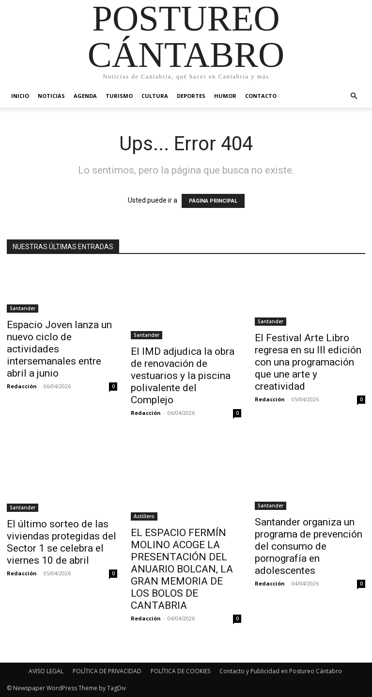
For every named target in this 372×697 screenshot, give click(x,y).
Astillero (144, 516)
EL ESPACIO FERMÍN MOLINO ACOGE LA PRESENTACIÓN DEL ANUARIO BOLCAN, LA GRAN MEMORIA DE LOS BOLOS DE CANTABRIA (182, 569)
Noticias (51, 95)
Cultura (154, 95)
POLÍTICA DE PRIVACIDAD (107, 671)
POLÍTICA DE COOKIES (180, 671)
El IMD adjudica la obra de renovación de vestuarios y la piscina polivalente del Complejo (182, 376)
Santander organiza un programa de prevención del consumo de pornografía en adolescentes (308, 546)
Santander (22, 308)
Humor (225, 95)
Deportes (191, 95)
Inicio (20, 95)
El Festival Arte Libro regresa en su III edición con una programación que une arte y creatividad (308, 362)
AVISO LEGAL (46, 671)
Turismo (119, 95)
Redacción (22, 386)
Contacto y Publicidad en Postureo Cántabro (280, 671)
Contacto (261, 95)
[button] (353, 96)
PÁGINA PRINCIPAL (213, 201)
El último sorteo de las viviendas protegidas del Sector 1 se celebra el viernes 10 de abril (61, 542)
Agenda (85, 95)
